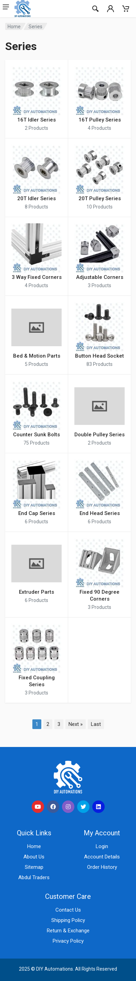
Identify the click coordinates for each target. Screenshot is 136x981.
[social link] (38, 806)
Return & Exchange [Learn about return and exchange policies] (68, 930)
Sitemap (34, 867)
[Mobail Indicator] (110, 8)
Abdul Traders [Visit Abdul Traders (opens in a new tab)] (34, 877)
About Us (33, 857)
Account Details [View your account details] (102, 857)
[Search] (95, 8)
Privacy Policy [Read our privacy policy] (68, 941)
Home (14, 26)
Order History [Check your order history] (102, 867)
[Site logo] (49, 8)
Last (96, 724)
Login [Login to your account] (102, 846)
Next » (76, 724)
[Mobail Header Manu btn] (7, 8)
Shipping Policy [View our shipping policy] (68, 920)
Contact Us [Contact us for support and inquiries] (68, 910)
